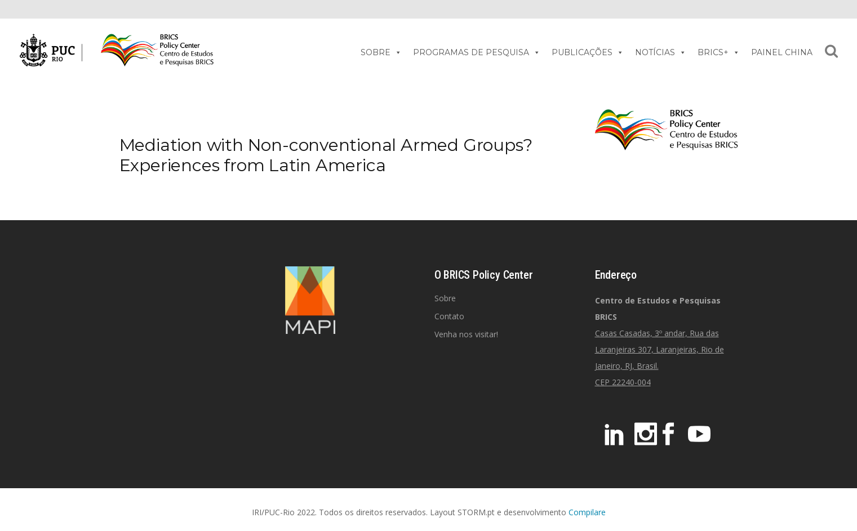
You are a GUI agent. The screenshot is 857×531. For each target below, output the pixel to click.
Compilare (587, 512)
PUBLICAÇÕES (588, 52)
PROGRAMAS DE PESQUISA (476, 52)
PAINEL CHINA (781, 52)
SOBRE (381, 52)
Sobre (445, 298)
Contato (449, 316)
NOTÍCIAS (660, 52)
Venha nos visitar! (466, 334)
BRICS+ (719, 52)
